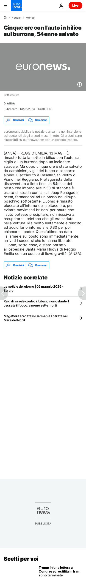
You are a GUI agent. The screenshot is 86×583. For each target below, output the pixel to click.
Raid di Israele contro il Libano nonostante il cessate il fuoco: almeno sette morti (36, 303)
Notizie (16, 17)
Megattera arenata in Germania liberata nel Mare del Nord (35, 318)
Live (75, 5)
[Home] (5, 17)
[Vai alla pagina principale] (16, 5)
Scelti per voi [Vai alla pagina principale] (21, 558)
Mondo (30, 17)
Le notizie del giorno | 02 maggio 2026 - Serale (34, 288)
